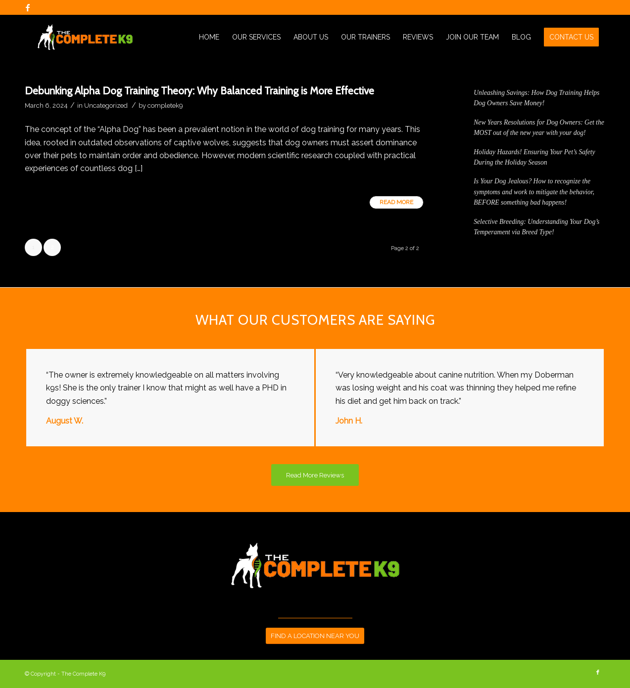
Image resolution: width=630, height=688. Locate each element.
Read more (396, 202)
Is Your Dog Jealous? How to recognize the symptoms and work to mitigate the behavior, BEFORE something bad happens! (534, 191)
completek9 (165, 105)
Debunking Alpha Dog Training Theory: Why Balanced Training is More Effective (199, 91)
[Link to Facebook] (27, 7)
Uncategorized (106, 105)
